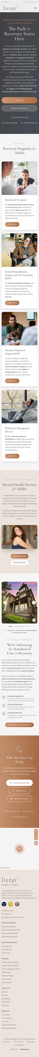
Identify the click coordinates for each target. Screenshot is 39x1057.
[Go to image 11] (28, 626)
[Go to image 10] (26, 626)
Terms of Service (18, 1041)
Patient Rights (31, 1041)
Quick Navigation (19, 1045)
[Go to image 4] (16, 626)
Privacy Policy (6, 1041)
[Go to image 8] (23, 626)
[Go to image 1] (10, 626)
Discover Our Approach (19, 108)
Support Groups (19, 562)
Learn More (12, 224)
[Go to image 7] (21, 626)
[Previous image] (5, 602)
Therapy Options (19, 556)
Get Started (19, 100)
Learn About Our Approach (19, 725)
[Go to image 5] (18, 626)
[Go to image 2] (13, 626)
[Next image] (34, 602)
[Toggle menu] (35, 8)
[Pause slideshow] (34, 620)
